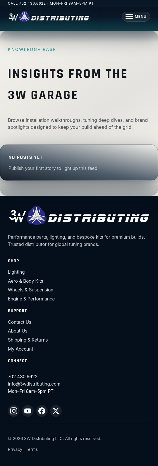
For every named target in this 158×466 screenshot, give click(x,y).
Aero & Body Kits (25, 281)
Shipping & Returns (28, 340)
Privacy (15, 449)
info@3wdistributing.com (34, 384)
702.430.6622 (32, 3)
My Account (20, 349)
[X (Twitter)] (56, 411)
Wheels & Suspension (30, 290)
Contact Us (19, 322)
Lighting (16, 272)
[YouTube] (28, 411)
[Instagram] (14, 411)
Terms (32, 449)
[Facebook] (42, 411)
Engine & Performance (31, 299)
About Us (17, 331)
